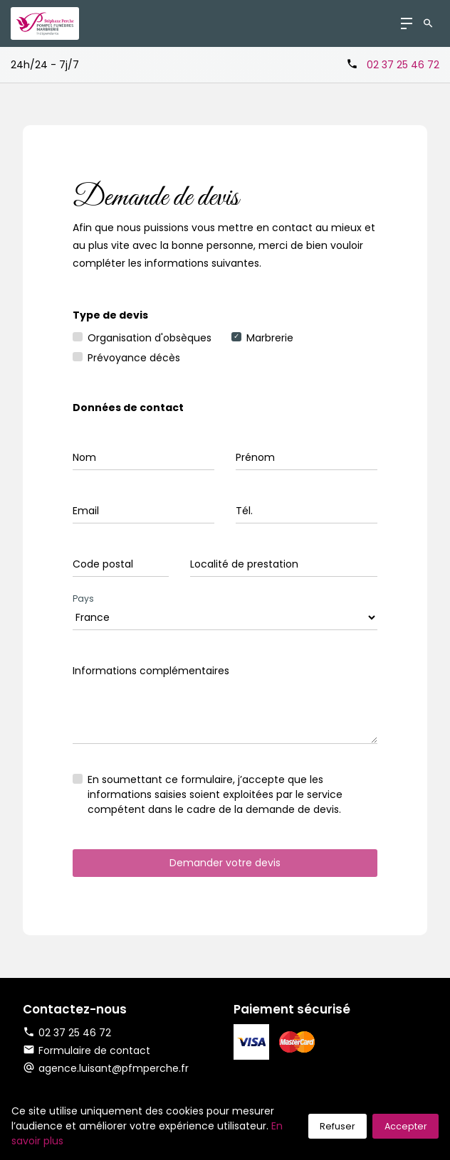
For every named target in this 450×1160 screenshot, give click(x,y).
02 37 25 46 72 (403, 65)
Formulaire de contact (86, 1050)
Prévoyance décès (134, 358)
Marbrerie (269, 338)
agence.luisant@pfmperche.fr (113, 1068)
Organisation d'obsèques (149, 338)
